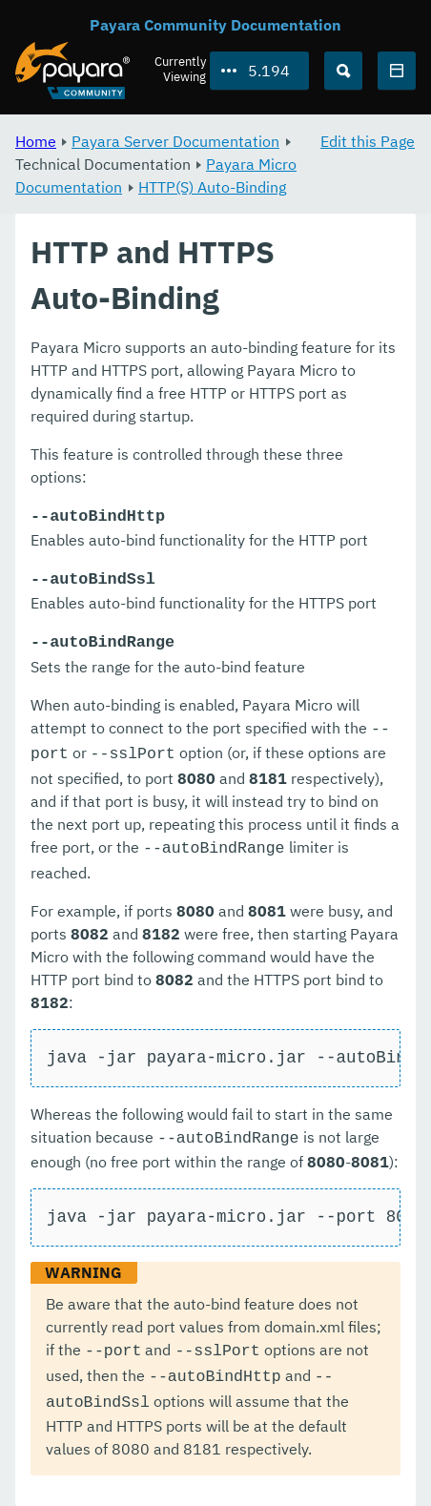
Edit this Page (367, 141)
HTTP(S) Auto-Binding (212, 186)
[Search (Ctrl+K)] (343, 71)
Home (35, 141)
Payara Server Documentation (175, 141)
